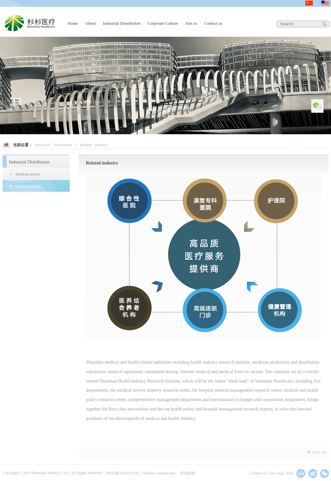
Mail (290, 473)
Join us (191, 23)
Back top (319, 452)
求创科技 (188, 473)
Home (73, 23)
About (90, 23)
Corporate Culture (163, 23)
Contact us (213, 23)
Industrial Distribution (122, 23)
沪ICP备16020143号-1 (123, 473)
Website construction (159, 473)
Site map (276, 473)
